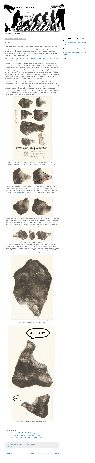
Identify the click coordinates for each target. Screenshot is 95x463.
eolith (11, 446)
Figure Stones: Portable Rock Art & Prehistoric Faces (25, 435)
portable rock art (27, 446)
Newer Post (9, 453)
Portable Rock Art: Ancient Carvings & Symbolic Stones (26, 437)
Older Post (56, 453)
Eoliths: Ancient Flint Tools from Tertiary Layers (23, 433)
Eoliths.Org (18, 33)
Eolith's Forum (9, 33)
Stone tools (34, 446)
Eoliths (17, 164)
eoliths (48, 46)
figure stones (39, 87)
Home (32, 453)
